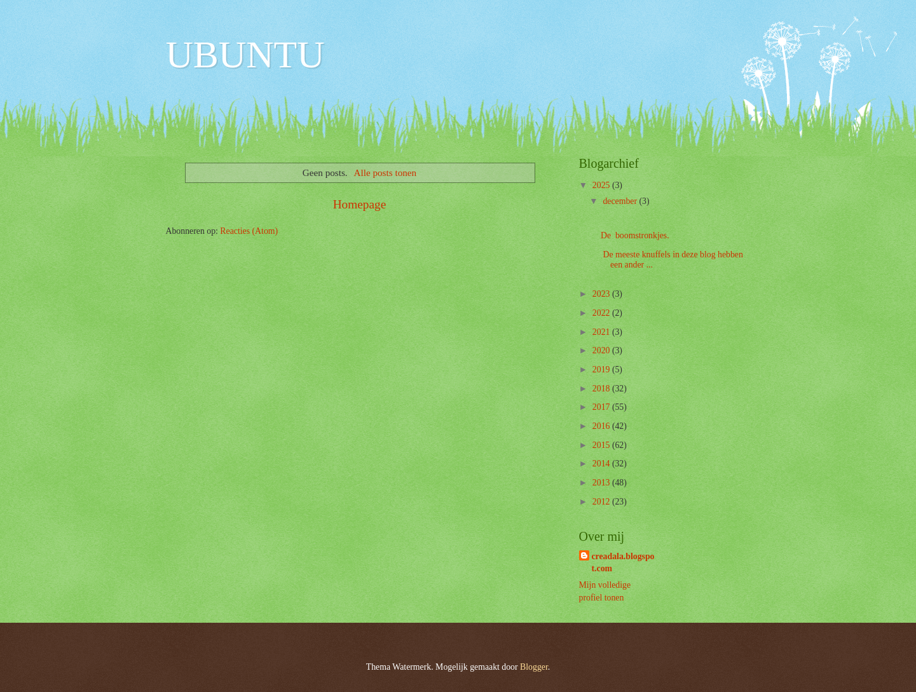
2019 (602, 369)
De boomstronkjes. (636, 235)
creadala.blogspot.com (623, 562)
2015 (602, 445)
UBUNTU (245, 55)
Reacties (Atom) (249, 231)
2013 (602, 482)
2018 (602, 388)
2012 (602, 501)
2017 (602, 407)
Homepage (359, 204)
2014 (602, 463)
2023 (602, 294)
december (621, 201)
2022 (602, 313)
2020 (602, 350)
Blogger (534, 667)
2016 (602, 426)
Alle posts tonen (385, 172)
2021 (602, 332)
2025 (602, 185)
